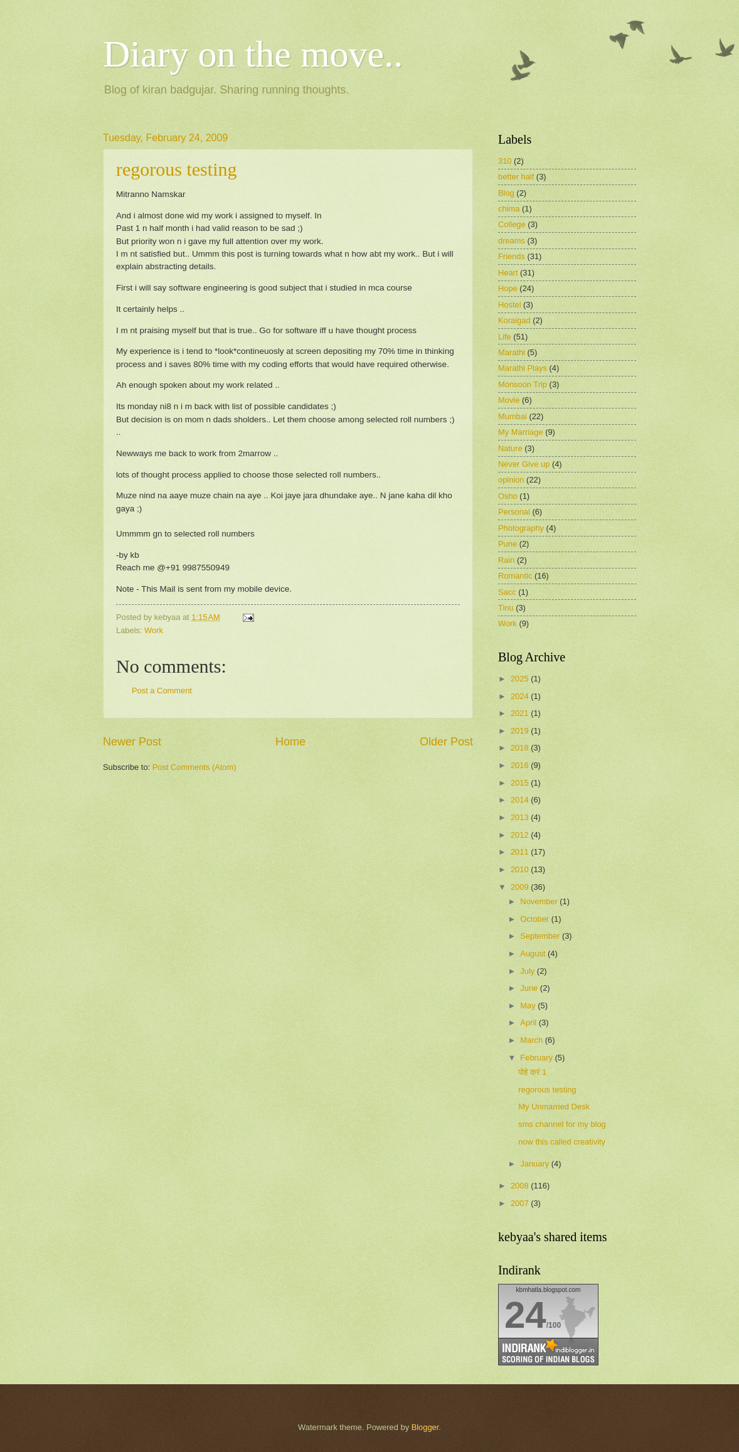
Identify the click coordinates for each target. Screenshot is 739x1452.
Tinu (506, 607)
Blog (506, 193)
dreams (511, 240)
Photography (521, 528)
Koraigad (514, 320)
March (532, 1040)
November (540, 901)
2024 (521, 696)
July (528, 971)
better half (516, 176)
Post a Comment (162, 690)
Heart (508, 272)
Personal (514, 511)
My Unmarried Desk (554, 1106)
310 (504, 161)
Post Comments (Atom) (194, 767)
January (535, 1163)
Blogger (425, 1427)
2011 (521, 852)
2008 (521, 1185)
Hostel (509, 304)
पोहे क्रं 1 (532, 1072)
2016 (521, 765)
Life (504, 336)
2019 (521, 730)
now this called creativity (561, 1141)
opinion (511, 479)
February (537, 1057)
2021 (521, 713)
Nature (510, 448)
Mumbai (512, 416)
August (534, 953)
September (541, 936)
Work (153, 630)
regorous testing (176, 169)
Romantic (515, 575)
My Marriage (520, 432)
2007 (521, 1203)
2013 (521, 817)
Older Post (446, 741)
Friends (511, 256)
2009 (521, 887)
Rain (506, 560)
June (530, 988)
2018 (521, 747)
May (529, 1005)
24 (525, 1315)
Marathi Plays (522, 368)
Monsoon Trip (522, 384)
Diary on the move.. (253, 54)
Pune (507, 543)
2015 (521, 782)
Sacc (507, 592)
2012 (521, 835)
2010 (521, 869)
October (535, 919)
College (512, 224)
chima (508, 208)
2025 (521, 678)
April (529, 1022)
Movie (508, 400)
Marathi (511, 352)
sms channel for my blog (562, 1124)
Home (290, 741)
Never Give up (524, 464)
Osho (508, 496)
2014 (521, 799)
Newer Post (132, 741)
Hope (508, 288)
